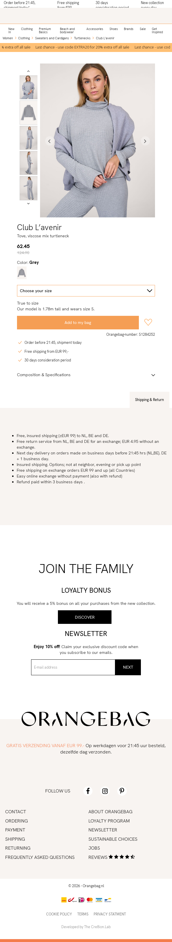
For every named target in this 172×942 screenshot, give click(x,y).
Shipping (15, 839)
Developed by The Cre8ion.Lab (86, 926)
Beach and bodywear (67, 30)
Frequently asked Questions (40, 857)
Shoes (113, 29)
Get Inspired (157, 30)
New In (11, 30)
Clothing (27, 29)
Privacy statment (110, 914)
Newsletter (102, 830)
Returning (18, 848)
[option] (84, 47)
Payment (15, 830)
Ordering (16, 821)
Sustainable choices (112, 839)
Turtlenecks (82, 38)
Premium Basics (45, 30)
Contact (15, 812)
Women (8, 38)
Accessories (94, 29)
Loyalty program (109, 821)
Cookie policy (59, 914)
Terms (82, 914)
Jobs (94, 848)
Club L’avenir (105, 38)
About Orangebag (110, 812)
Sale (143, 29)
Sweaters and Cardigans (52, 38)
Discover (85, 617)
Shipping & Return (149, 399)
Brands (128, 29)
